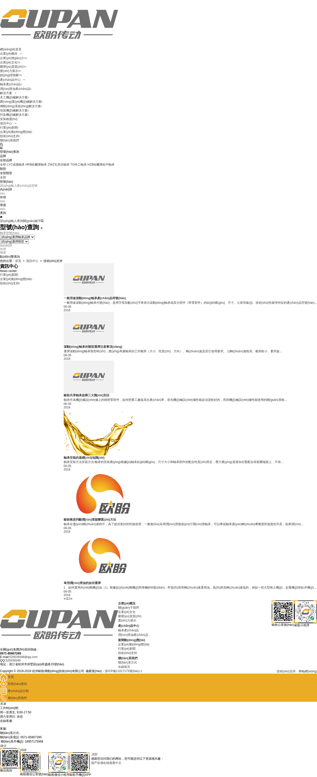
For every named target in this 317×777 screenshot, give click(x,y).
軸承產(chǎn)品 (11, 84)
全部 (3, 164)
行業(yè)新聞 (9, 127)
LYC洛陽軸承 (15, 164)
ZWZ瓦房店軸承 (58, 164)
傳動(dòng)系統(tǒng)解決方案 (21, 106)
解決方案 (8, 93)
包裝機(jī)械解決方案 (14, 110)
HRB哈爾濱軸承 (36, 164)
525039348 (13, 660)
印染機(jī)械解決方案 (14, 114)
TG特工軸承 (78, 164)
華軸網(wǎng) (308, 671)
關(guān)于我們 (128, 607)
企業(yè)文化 (126, 612)
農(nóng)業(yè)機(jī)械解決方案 (21, 101)
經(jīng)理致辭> (11, 75)
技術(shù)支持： (288, 671)
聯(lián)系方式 (127, 662)
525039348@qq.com (23, 657)
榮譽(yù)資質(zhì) (130, 616)
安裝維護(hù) (8, 119)
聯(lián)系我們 (9, 140)
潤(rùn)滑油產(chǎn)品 (15, 89)
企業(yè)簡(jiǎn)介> (13, 58)
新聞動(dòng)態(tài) (131, 640)
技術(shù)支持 (10, 136)
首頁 (18, 261)
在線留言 (124, 667)
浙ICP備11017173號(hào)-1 (123, 671)
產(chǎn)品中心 (12, 80)
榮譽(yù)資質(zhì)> (13, 66)
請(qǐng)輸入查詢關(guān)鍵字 (22, 221)
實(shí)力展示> (10, 71)
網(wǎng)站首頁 (10, 49)
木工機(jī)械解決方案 (14, 97)
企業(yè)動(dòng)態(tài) (16, 132)
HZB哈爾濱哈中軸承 (101, 164)
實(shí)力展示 (127, 620)
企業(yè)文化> (10, 62)
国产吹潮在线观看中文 (106, 763)
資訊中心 (8, 123)
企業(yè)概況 (11, 53)
